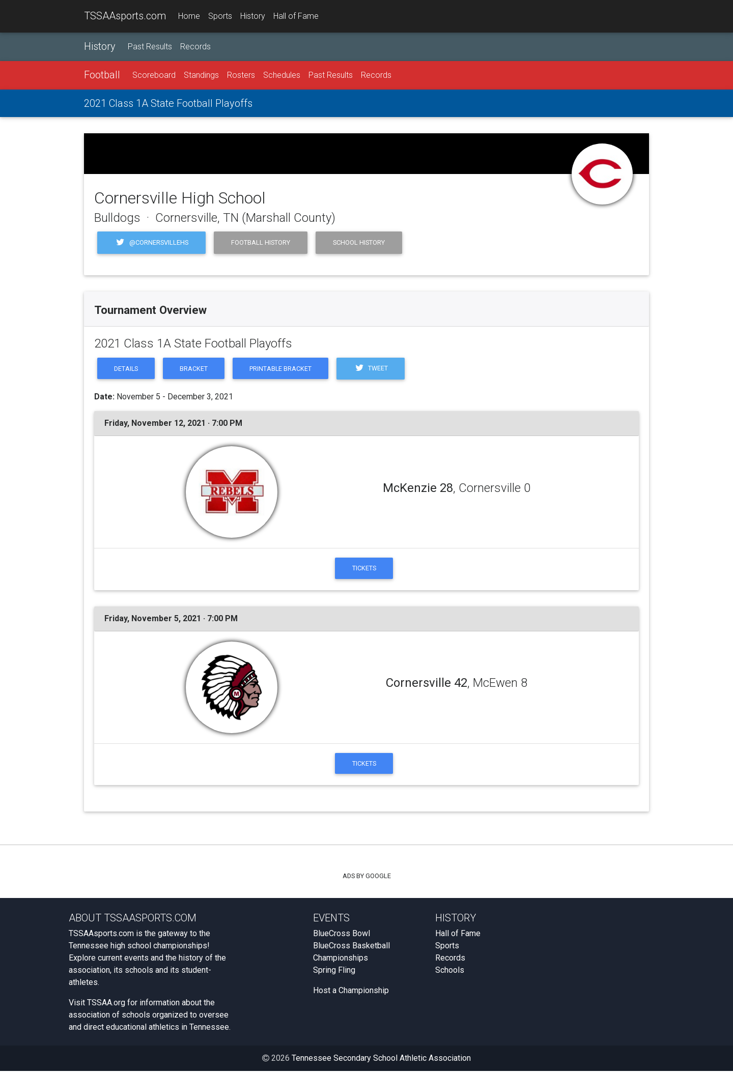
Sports (220, 16)
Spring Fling (334, 972)
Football (102, 75)
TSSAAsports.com (125, 16)
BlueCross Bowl (341, 935)
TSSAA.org (106, 1004)
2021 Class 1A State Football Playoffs (168, 103)
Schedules (281, 75)
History (252, 16)
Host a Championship (351, 992)
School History (359, 242)
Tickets (364, 568)
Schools (449, 972)
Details (127, 368)
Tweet (375, 368)
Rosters (241, 75)
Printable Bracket (283, 368)
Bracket (196, 368)
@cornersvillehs (151, 242)
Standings (201, 75)
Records (195, 46)
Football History (260, 242)
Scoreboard (154, 75)
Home (189, 16)
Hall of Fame (296, 16)
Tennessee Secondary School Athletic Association (381, 1060)
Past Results (150, 46)
